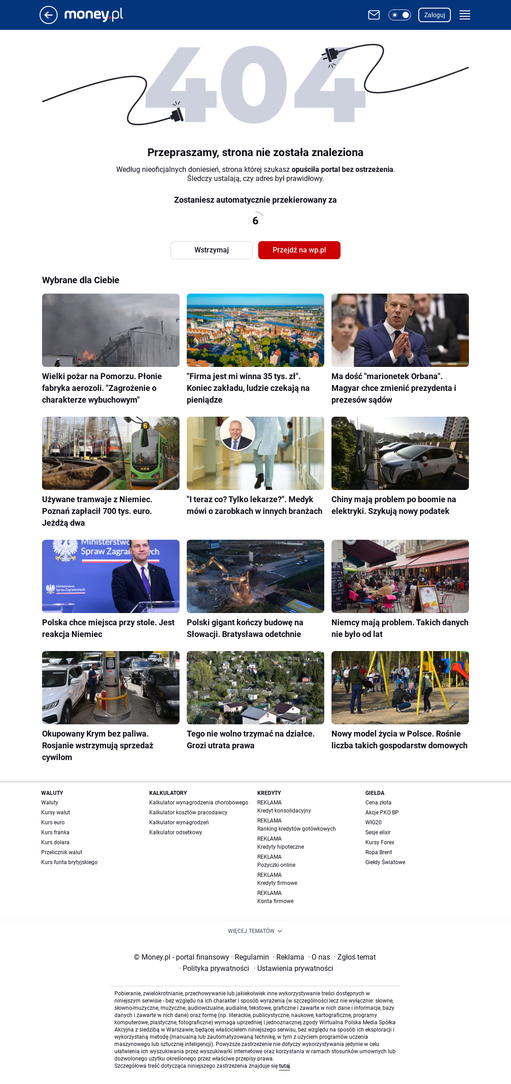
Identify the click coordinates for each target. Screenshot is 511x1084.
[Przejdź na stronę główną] (48, 21)
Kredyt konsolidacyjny (284, 811)
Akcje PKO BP (382, 812)
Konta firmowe (275, 901)
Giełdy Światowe (385, 862)
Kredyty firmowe (277, 883)
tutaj (284, 1066)
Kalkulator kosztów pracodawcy (188, 812)
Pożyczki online (276, 865)
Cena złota (378, 802)
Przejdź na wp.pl (299, 250)
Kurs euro (53, 822)
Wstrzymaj (211, 250)
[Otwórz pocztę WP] (374, 15)
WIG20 (373, 822)
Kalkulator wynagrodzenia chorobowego (198, 802)
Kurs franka (55, 832)
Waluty (49, 802)
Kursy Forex (379, 842)
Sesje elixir (378, 832)
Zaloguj (434, 15)
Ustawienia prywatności (293, 968)
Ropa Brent (378, 852)
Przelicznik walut (61, 852)
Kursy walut (55, 812)
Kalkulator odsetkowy (175, 832)
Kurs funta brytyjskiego (69, 862)
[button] (399, 15)
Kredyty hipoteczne (280, 847)
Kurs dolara (55, 842)
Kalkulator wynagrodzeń (179, 822)
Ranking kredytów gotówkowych (296, 829)
